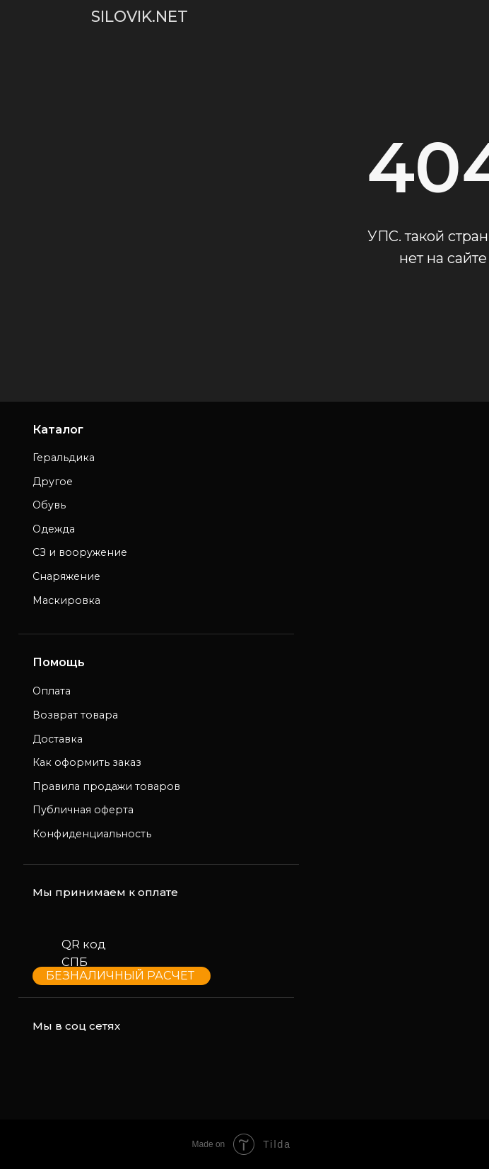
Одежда (54, 529)
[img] (30, 16)
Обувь (49, 505)
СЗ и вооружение (80, 552)
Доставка (58, 739)
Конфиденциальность (92, 833)
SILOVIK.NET (139, 16)
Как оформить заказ (87, 762)
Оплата (52, 691)
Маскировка (66, 600)
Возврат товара (75, 715)
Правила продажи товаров (106, 786)
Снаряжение (66, 576)
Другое (53, 481)
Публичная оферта (83, 809)
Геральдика (64, 457)
